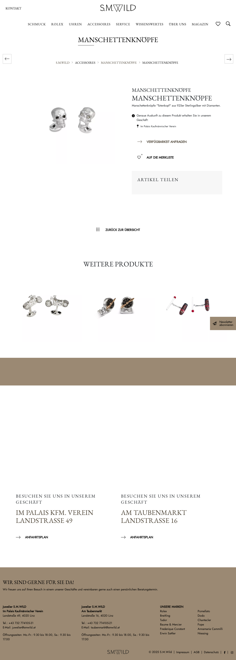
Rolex (163, 611)
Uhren (75, 24)
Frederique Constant (172, 629)
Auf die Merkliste (160, 157)
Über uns (177, 24)
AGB (196, 652)
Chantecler (204, 620)
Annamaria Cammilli (210, 629)
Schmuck (37, 24)
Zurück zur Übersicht (122, 230)
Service (123, 24)
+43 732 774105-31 (21, 623)
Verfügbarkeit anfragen (167, 142)
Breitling (165, 615)
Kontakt (13, 8)
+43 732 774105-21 (99, 623)
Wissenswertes (149, 24)
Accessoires (98, 24)
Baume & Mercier (171, 624)
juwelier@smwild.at (24, 627)
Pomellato (204, 611)
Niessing (203, 633)
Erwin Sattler (168, 633)
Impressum (182, 652)
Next (228, 308)
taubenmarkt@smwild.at (105, 627)
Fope (201, 624)
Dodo (201, 615)
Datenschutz (211, 652)
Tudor (163, 620)
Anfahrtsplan (36, 537)
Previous (7, 308)
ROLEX (57, 24)
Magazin (200, 24)
